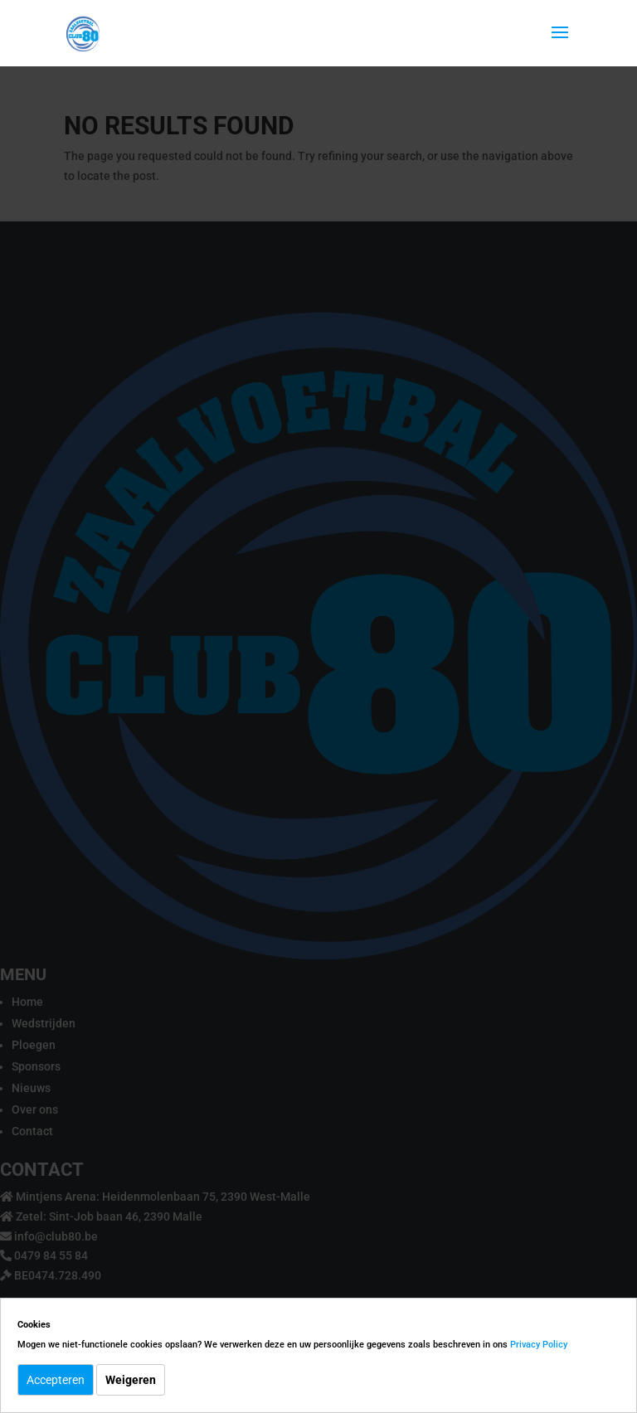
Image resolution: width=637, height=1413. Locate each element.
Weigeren (130, 1379)
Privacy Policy (538, 1344)
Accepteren (56, 1379)
